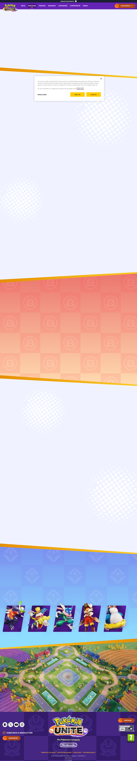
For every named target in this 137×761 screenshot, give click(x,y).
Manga (85, 6)
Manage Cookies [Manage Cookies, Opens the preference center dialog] (42, 94)
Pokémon (42, 6)
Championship (75, 6)
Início (23, 6)
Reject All (77, 94)
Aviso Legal (77, 752)
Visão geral (32, 6)
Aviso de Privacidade (64, 752)
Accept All (94, 94)
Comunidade (62, 6)
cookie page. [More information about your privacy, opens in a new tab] (80, 88)
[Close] (101, 78)
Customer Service (89, 752)
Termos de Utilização (48, 752)
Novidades (52, 6)
